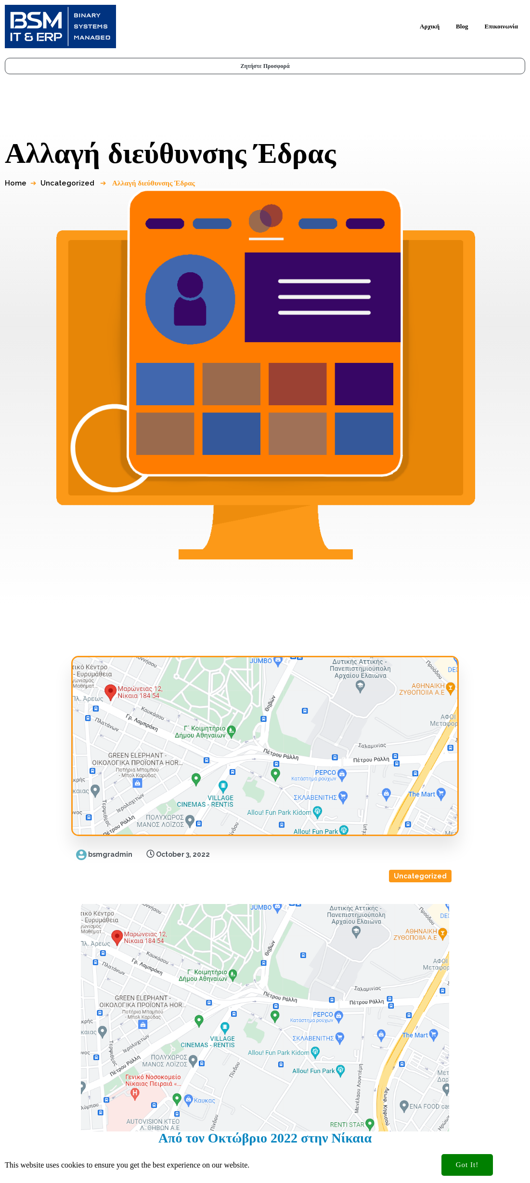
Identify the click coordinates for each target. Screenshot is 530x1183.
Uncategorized (70, 157)
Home (18, 157)
